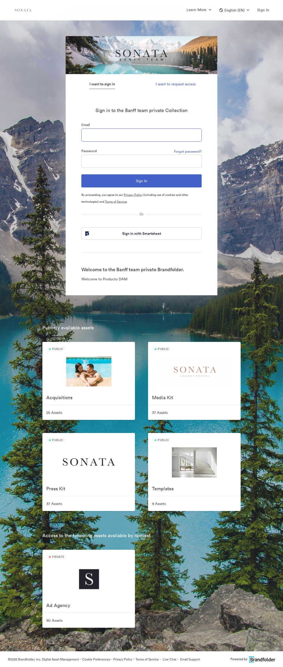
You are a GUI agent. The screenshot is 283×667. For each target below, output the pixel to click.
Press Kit (55, 489)
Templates (163, 489)
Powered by (252, 659)
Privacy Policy (133, 195)
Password (89, 151)
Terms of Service (116, 201)
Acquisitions (59, 397)
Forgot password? (188, 151)
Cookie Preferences (96, 659)
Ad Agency (58, 605)
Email (85, 125)
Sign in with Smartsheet (122, 233)
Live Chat (169, 659)
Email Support (189, 659)
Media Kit (162, 397)
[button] (234, 10)
